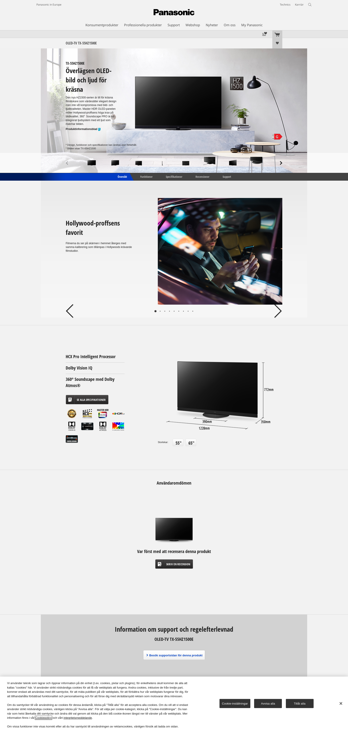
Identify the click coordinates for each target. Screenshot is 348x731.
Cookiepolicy (43, 717)
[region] (174, 704)
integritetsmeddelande (77, 717)
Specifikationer (174, 176)
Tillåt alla (299, 703)
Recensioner (202, 176)
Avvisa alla (268, 703)
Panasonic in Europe (48, 4)
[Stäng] (341, 703)
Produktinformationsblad (83, 129)
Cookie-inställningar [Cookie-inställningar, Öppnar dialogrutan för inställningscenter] (235, 703)
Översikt (122, 176)
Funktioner (146, 176)
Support (227, 176)
